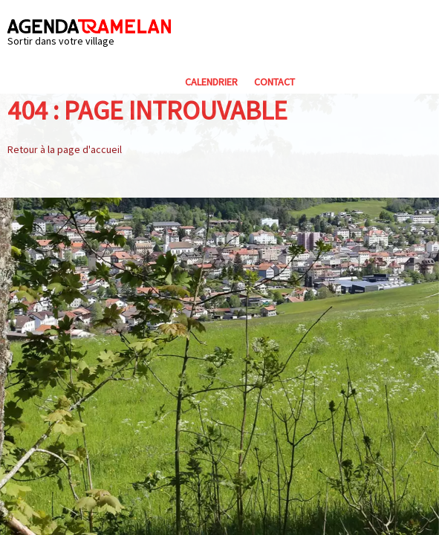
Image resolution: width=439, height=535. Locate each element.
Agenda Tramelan (89, 26)
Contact (274, 81)
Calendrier (211, 81)
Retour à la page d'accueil (64, 149)
